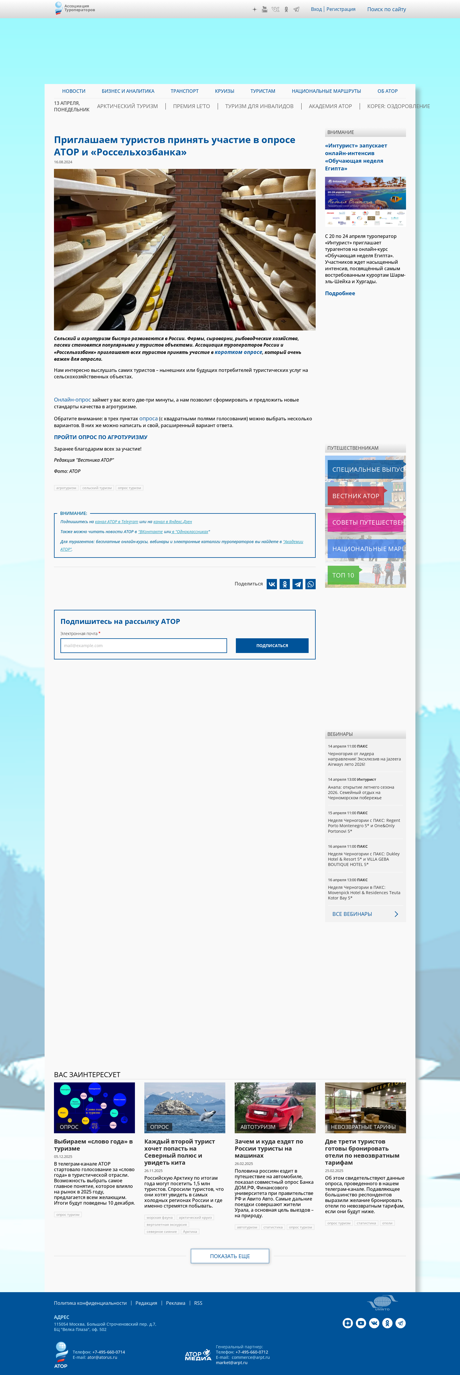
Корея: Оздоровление (377, 106)
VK (277, 9)
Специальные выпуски (355, 457)
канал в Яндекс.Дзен (173, 516)
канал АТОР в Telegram (117, 516)
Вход (318, 9)
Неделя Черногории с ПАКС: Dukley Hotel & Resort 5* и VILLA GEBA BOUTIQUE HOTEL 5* (364, 847)
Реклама (163, 1290)
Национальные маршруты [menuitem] (326, 91)
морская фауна (160, 1205)
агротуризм (66, 483)
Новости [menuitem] (73, 91)
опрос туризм (130, 483)
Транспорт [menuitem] (185, 91)
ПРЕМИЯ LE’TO (204, 106)
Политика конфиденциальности (86, 1290)
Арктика (190, 1219)
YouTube (266, 9)
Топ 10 (337, 562)
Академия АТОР (320, 106)
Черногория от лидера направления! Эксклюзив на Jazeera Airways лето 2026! (365, 746)
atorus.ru (351, 1369)
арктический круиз (196, 1205)
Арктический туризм (151, 106)
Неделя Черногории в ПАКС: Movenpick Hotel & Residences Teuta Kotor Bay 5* (364, 880)
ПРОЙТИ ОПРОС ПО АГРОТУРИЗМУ (96, 433)
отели (388, 1210)
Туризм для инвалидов (261, 106)
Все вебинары (350, 901)
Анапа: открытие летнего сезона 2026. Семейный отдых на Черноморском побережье (361, 780)
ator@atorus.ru (102, 1344)
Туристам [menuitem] (263, 91)
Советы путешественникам (359, 510)
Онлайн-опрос (71, 397)
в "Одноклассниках (190, 525)
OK (288, 9)
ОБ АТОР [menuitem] (388, 91)
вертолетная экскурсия (167, 1212)
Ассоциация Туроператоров (80, 7)
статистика (273, 1214)
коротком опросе (235, 351)
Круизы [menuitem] (224, 91)
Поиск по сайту (388, 9)
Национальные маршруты (358, 536)
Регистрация (343, 9)
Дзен (256, 9)
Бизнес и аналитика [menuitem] (128, 91)
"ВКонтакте (150, 525)
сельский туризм (97, 483)
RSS (184, 1290)
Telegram (298, 9)
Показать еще (230, 1243)
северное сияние (162, 1219)
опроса (147, 415)
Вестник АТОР (344, 483)
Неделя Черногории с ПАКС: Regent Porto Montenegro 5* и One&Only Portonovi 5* (364, 813)
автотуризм (247, 1214)
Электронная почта (78, 624)
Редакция (136, 1290)
